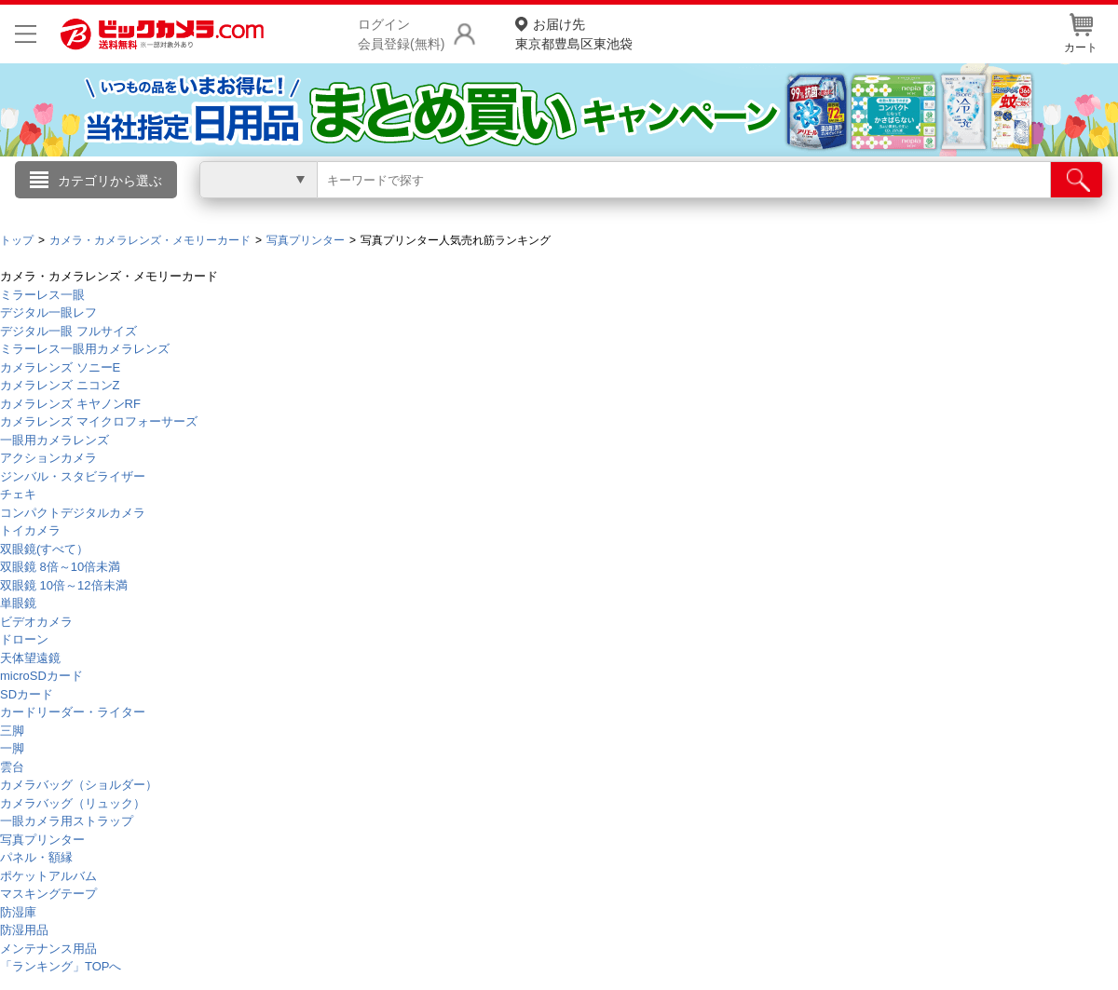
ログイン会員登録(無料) (401, 34)
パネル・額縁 (36, 857)
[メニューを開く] (25, 34)
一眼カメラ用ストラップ (66, 821)
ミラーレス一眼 (42, 295)
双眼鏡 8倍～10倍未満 (60, 567)
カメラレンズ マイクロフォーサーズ (99, 421)
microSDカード (41, 676)
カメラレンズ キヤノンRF (70, 404)
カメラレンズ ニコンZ (60, 385)
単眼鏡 (18, 603)
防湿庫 (18, 912)
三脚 (12, 731)
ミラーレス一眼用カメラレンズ (85, 349)
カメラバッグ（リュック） (72, 803)
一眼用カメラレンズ (54, 440)
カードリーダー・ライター (72, 712)
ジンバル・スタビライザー (72, 476)
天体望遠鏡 (30, 658)
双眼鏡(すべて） (44, 549)
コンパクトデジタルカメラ (72, 513)
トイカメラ (30, 530)
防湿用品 (24, 930)
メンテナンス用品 (48, 949)
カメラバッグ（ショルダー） (78, 785)
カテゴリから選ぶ (110, 180)
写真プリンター (42, 840)
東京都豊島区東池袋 (574, 33)
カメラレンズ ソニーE (60, 367)
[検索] (1076, 179)
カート (1081, 33)
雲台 (12, 767)
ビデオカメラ (36, 622)
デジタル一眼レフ (48, 312)
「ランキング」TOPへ (61, 966)
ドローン (24, 639)
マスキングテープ (48, 894)
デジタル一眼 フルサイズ (68, 331)
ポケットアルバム (48, 876)
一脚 (12, 748)
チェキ (18, 494)
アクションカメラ (48, 458)
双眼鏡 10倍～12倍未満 (64, 585)
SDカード (26, 694)
